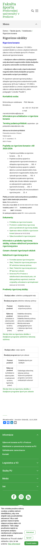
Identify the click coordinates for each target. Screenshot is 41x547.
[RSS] (28, 497)
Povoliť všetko (31, 543)
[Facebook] (13, 496)
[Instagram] (21, 496)
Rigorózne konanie (10, 33)
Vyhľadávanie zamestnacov (13, 450)
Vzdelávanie (27, 31)
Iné (3, 486)
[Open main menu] (36, 11)
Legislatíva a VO (10, 463)
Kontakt (5, 454)
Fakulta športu (15, 31)
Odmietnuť (30, 532)
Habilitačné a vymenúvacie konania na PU (19, 446)
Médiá (5, 478)
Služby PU (7, 470)
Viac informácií (14, 544)
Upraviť (28, 538)
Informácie (7, 435)
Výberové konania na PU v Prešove (16, 442)
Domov (5, 31)
